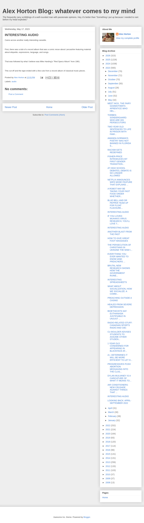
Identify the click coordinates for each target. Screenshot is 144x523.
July (110, 92)
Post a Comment (16, 94)
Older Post (87, 107)
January (112, 420)
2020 (108, 433)
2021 (108, 429)
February (112, 416)
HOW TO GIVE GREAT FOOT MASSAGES (118, 239)
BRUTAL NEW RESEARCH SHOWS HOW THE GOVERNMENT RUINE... (119, 270)
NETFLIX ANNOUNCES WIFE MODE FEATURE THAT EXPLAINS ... (120, 182)
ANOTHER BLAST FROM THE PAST (120, 233)
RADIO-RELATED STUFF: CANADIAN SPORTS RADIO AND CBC (120, 325)
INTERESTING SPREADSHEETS (117, 280)
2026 (108, 55)
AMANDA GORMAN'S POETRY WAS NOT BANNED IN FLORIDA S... (119, 142)
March (111, 412)
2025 (108, 59)
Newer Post (11, 107)
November (113, 75)
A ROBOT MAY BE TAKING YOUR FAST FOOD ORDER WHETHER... (119, 192)
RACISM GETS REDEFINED (115, 151)
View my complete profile (127, 38)
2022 (108, 425)
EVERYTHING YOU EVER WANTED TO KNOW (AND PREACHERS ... (118, 258)
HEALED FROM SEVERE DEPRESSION (120, 305)
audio (14, 81)
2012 (108, 466)
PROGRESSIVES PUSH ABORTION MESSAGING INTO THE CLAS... (119, 368)
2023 (108, 68)
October (112, 79)
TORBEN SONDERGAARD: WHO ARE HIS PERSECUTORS (117, 119)
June (110, 96)
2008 (108, 482)
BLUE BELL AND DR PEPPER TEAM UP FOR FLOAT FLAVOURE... (118, 204)
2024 (108, 63)
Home (49, 107)
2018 (108, 442)
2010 (108, 474)
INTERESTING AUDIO (118, 212)
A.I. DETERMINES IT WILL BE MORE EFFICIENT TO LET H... (120, 357)
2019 (108, 438)
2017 (108, 446)
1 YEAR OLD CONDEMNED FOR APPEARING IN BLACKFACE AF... (118, 347)
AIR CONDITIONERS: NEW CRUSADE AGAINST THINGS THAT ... (118, 388)
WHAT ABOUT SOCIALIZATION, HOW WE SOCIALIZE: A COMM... (120, 290)
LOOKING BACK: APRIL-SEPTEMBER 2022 (119, 401)
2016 (108, 450)
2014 (108, 458)
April (110, 408)
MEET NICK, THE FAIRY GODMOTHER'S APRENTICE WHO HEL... (119, 107)
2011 (108, 470)
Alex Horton (125, 34)
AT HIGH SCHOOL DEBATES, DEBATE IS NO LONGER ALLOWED (119, 172)
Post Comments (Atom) (55, 115)
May (110, 100)
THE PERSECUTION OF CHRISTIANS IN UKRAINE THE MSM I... (120, 247)
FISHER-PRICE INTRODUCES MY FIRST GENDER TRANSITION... (117, 160)
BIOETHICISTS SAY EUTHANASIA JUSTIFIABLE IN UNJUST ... (117, 315)
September (113, 83)
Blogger (86, 517)
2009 (108, 478)
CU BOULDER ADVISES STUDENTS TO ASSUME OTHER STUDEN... (119, 335)
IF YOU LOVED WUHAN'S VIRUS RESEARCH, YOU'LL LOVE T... (119, 220)
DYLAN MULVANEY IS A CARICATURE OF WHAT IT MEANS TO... (119, 378)
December (113, 71)
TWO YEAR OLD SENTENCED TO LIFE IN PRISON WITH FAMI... (119, 130)
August (111, 87)
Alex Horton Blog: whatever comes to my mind (68, 11)
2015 (108, 454)
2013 (108, 462)
